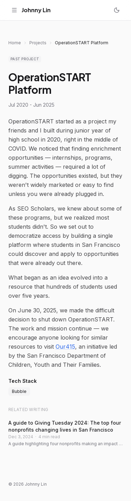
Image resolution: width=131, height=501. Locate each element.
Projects (37, 42)
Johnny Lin (36, 10)
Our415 (65, 346)
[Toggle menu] (14, 10)
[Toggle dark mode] (117, 10)
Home (14, 42)
